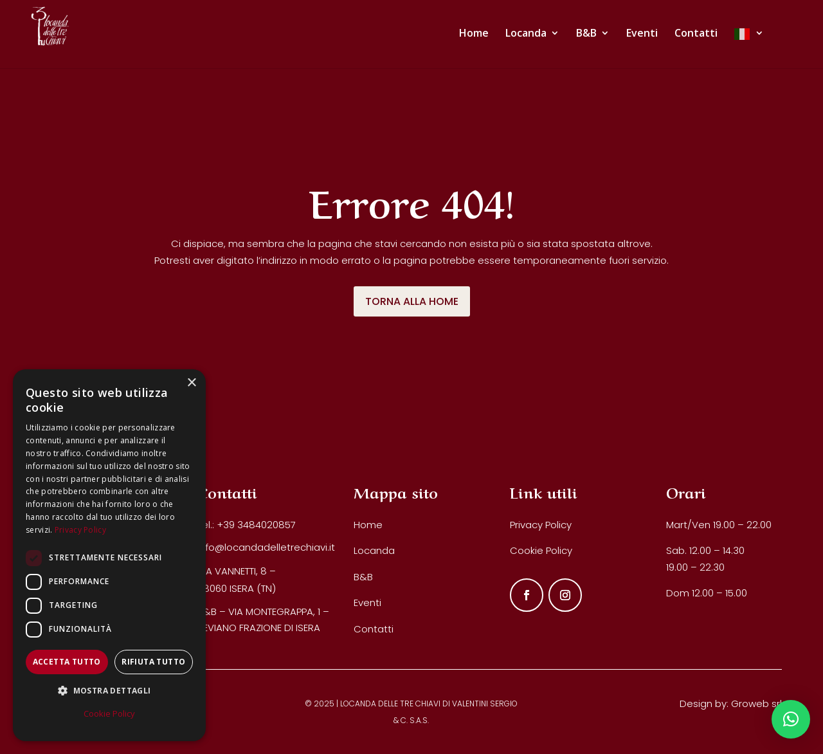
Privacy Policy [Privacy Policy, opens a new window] (80, 529)
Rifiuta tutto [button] (153, 661)
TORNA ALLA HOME (411, 301)
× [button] (191, 383)
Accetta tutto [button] (67, 661)
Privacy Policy (541, 524)
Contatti (373, 629)
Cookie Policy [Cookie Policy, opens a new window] (109, 713)
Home (368, 524)
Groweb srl (756, 703)
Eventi (367, 602)
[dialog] (109, 555)
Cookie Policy (541, 550)
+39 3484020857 (256, 524)
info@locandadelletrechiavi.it (266, 547)
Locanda (374, 550)
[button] (791, 719)
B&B (363, 577)
